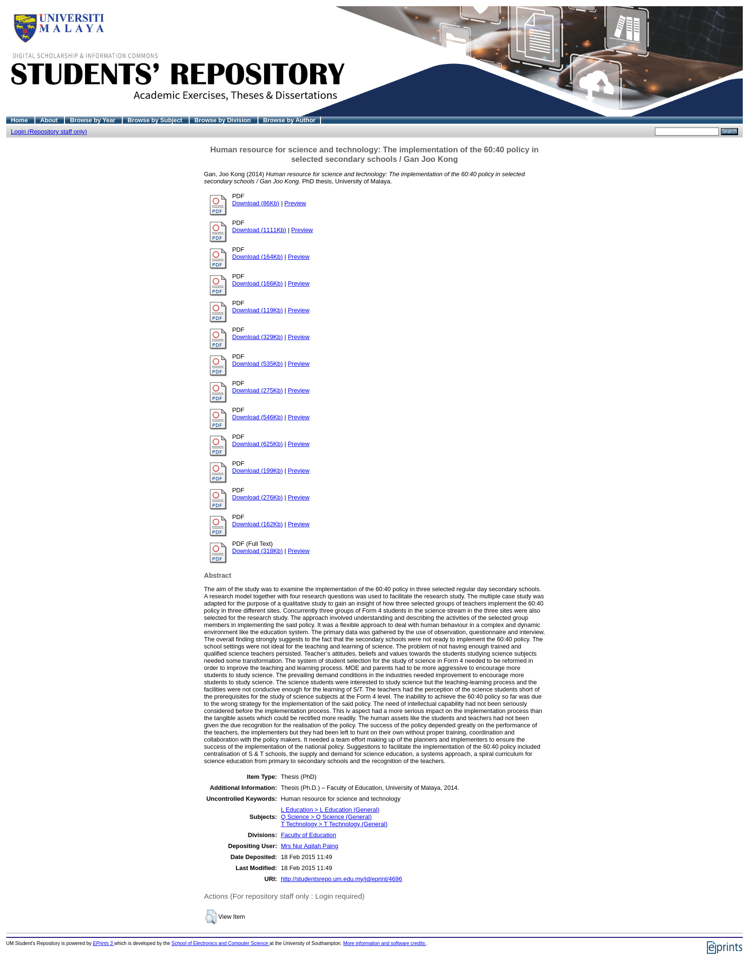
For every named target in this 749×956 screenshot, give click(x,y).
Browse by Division (223, 120)
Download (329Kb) (257, 336)
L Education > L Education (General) (330, 809)
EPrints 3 (103, 943)
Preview (295, 203)
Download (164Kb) (257, 256)
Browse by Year (93, 120)
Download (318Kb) (257, 550)
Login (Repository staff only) (49, 131)
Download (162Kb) (257, 524)
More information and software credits (384, 943)
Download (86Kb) (255, 203)
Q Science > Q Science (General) (326, 816)
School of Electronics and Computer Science (220, 943)
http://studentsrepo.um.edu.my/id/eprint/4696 (341, 878)
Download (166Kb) (257, 283)
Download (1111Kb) (259, 230)
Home (20, 120)
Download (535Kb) (257, 363)
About (50, 120)
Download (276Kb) (257, 497)
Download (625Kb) (257, 443)
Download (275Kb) (257, 390)
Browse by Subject (156, 120)
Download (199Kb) (257, 470)
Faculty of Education (308, 835)
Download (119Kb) (257, 310)
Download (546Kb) (257, 417)
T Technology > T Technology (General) (334, 824)
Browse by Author (289, 120)
